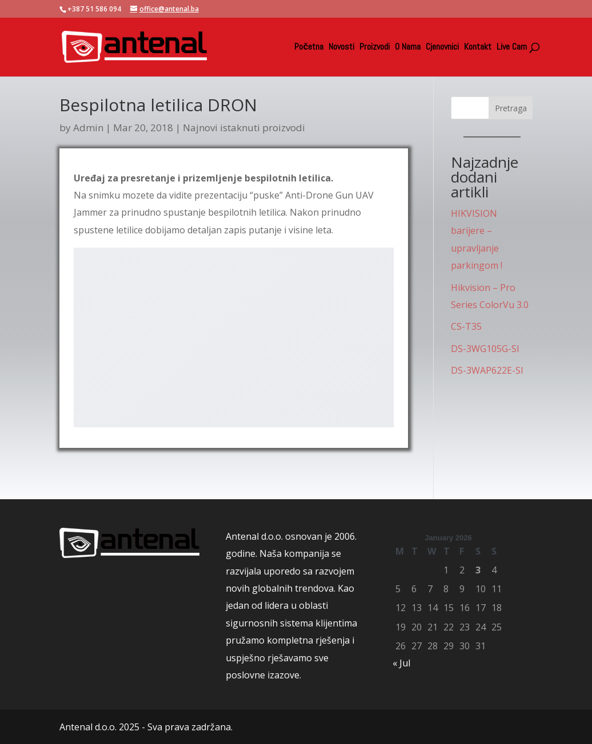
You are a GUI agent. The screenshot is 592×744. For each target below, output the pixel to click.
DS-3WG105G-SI (485, 348)
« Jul (401, 663)
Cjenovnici (442, 47)
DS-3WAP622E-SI (487, 370)
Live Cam (512, 47)
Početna (308, 47)
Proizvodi (374, 47)
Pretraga (511, 108)
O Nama (408, 47)
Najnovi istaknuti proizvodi (244, 127)
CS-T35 (466, 326)
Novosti (341, 47)
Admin (88, 127)
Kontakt (477, 47)
